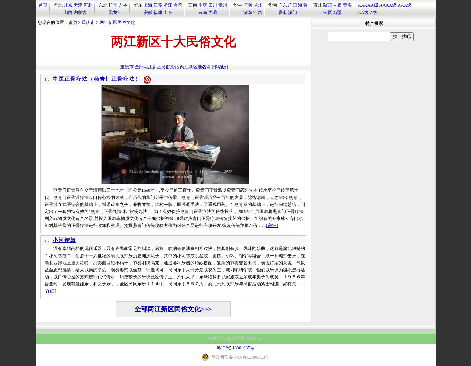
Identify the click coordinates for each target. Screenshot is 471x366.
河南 (247, 5)
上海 (148, 5)
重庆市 (88, 22)
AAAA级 (388, 5)
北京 (68, 5)
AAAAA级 (368, 5)
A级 (374, 12)
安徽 (148, 12)
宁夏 (327, 12)
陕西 (327, 5)
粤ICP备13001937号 (236, 348)
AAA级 (405, 5)
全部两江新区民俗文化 (157, 66)
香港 (282, 12)
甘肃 (337, 5)
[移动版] (220, 66)
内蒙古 (80, 12)
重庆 (202, 5)
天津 (78, 5)
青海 (347, 5)
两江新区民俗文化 (117, 22)
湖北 (257, 5)
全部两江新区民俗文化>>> (173, 309)
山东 (167, 12)
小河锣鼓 (64, 240)
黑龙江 (115, 12)
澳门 (292, 12)
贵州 (222, 5)
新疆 (337, 12)
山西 (68, 12)
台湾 (177, 5)
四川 (212, 5)
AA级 (363, 12)
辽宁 (113, 5)
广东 (282, 5)
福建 (157, 12)
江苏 (157, 5)
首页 (43, 5)
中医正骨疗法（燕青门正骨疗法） (97, 79)
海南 (302, 5)
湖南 (247, 12)
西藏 (212, 12)
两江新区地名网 (195, 66)
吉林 (122, 5)
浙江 (167, 5)
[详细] (272, 225)
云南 (202, 12)
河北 (88, 5)
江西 (257, 12)
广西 (292, 5)
